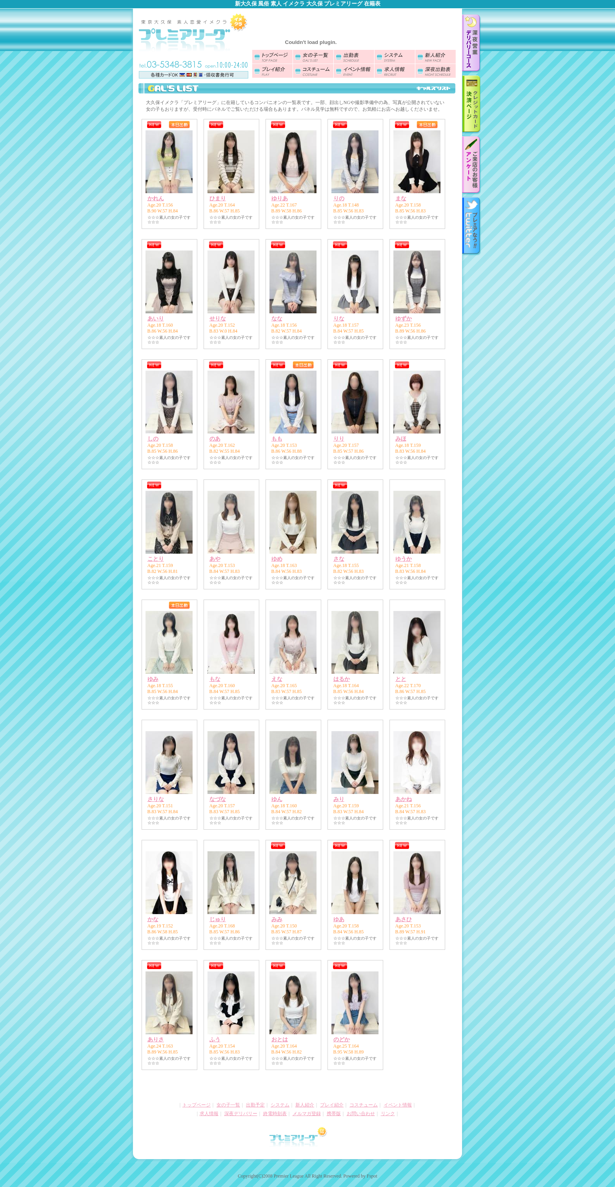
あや (214, 559)
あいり (155, 319)
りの (338, 198)
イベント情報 (398, 1105)
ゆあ (338, 919)
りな (338, 319)
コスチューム (363, 1105)
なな (276, 319)
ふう (214, 1040)
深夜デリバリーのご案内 (471, 44)
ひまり (217, 198)
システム (280, 1105)
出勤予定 (255, 1105)
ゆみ (152, 679)
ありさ (155, 1040)
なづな (217, 799)
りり (338, 439)
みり (338, 799)
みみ (276, 919)
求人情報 (209, 1113)
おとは (279, 1040)
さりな (155, 799)
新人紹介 (304, 1105)
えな (276, 679)
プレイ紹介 (332, 1105)
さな (338, 559)
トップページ (196, 1105)
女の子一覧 (228, 1105)
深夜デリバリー (240, 1113)
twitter (471, 226)
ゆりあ (279, 198)
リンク (388, 1113)
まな (400, 198)
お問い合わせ (361, 1113)
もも (276, 439)
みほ (400, 439)
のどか (341, 1040)
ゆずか (403, 319)
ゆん (276, 799)
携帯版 (334, 1113)
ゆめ (276, 559)
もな (214, 679)
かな (152, 919)
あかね (403, 799)
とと (400, 679)
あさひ (403, 919)
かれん (155, 198)
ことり (155, 559)
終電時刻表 (275, 1113)
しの (152, 439)
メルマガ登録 (307, 1113)
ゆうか (403, 559)
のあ (214, 439)
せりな (217, 319)
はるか (341, 679)
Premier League (289, 1176)
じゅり (217, 919)
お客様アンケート (471, 165)
